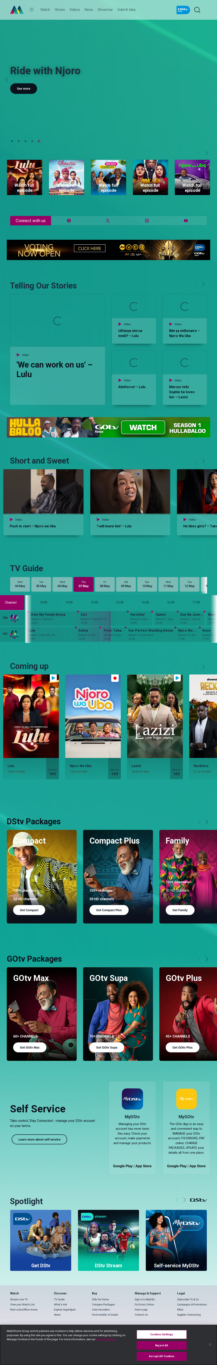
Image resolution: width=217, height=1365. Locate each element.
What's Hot (60, 1304)
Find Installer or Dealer (105, 1314)
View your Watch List (22, 1304)
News (57, 1314)
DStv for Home (100, 1299)
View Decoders (101, 1309)
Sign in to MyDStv (145, 1299)
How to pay (141, 1309)
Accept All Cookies (161, 1356)
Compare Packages (103, 1304)
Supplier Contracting (189, 1314)
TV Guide (59, 1299)
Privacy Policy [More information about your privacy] (106, 1339)
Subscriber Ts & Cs (188, 1299)
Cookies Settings (161, 1334)
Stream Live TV (19, 1299)
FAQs (180, 1309)
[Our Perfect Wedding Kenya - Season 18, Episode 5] (151, 634)
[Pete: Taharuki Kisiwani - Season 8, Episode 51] (114, 634)
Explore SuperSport (65, 1309)
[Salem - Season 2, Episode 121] (166, 618)
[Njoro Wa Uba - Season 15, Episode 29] (188, 634)
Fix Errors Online (144, 1304)
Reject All (161, 1345)
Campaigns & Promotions (192, 1304)
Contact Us (141, 1314)
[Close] (210, 1344)
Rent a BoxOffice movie (24, 1309)
